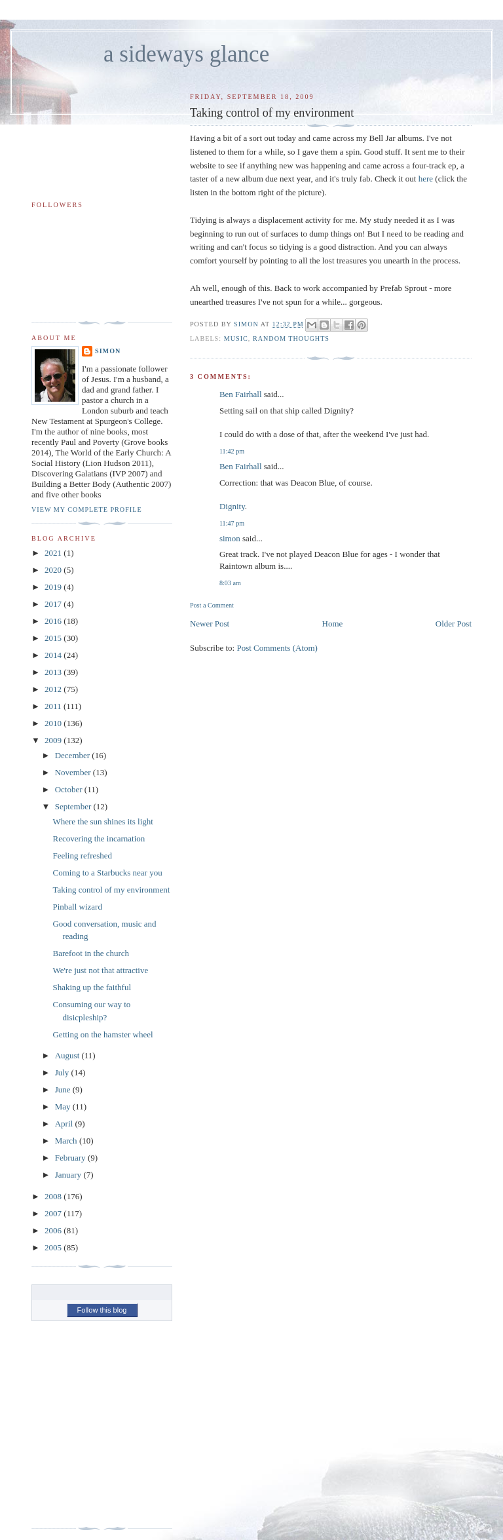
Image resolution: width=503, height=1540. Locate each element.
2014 (54, 655)
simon (229, 538)
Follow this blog (102, 1310)
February (71, 1158)
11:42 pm (231, 451)
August (68, 1055)
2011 (54, 706)
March (67, 1140)
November (74, 772)
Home (332, 623)
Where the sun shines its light (102, 821)
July (63, 1072)
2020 (54, 570)
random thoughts (291, 338)
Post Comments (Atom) (277, 648)
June (64, 1089)
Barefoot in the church (90, 953)
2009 (54, 740)
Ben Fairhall (240, 394)
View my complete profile (86, 509)
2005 (54, 1247)
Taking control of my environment (111, 890)
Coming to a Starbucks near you (107, 872)
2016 (54, 621)
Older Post (454, 623)
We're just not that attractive (100, 970)
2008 (54, 1196)
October (69, 789)
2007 (54, 1213)
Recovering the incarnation (98, 838)
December (73, 755)
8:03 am (230, 583)
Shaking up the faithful (91, 987)
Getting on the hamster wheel (102, 1034)
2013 (54, 672)
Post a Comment (212, 605)
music (236, 338)
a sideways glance (186, 54)
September (74, 806)
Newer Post (209, 623)
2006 (54, 1230)
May (64, 1106)
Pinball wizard (77, 907)
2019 (54, 587)
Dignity (232, 506)
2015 (54, 638)
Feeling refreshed (82, 855)
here (426, 178)
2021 (54, 553)
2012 (54, 689)
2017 (54, 604)
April (65, 1123)
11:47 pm (231, 523)
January (69, 1175)
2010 (54, 723)
